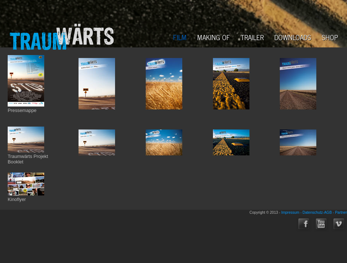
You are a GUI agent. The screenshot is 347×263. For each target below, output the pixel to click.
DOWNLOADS (292, 37)
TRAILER (252, 37)
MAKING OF (213, 37)
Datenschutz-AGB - (318, 212)
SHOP (330, 37)
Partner (341, 212)
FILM (180, 37)
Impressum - (291, 212)
